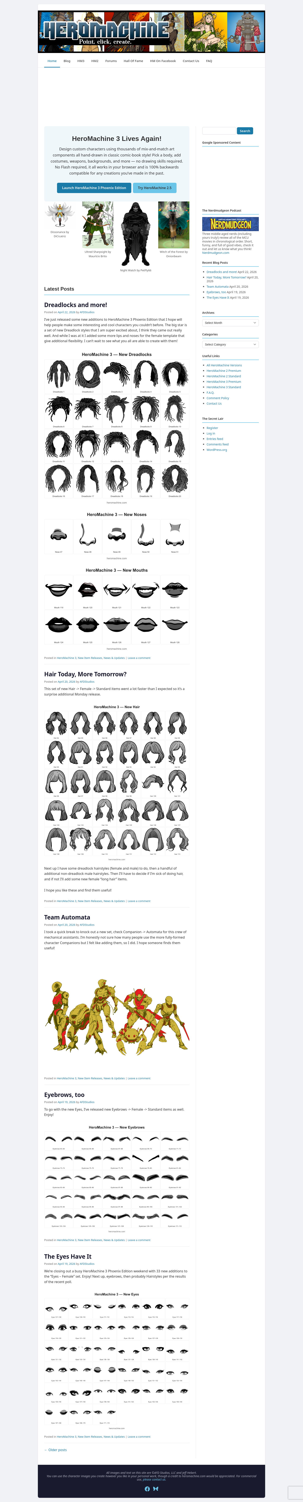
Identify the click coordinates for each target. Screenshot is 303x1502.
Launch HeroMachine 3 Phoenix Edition (94, 187)
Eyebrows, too (64, 1095)
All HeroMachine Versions (224, 365)
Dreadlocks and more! (75, 305)
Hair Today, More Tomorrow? (85, 674)
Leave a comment (139, 658)
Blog (67, 61)
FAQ (209, 61)
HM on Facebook (163, 61)
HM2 (94, 61)
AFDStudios (87, 312)
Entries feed (215, 439)
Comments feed (218, 444)
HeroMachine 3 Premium (224, 382)
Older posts (55, 1450)
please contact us (154, 1479)
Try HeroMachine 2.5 (155, 187)
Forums (111, 61)
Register (212, 428)
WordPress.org (217, 450)
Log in (211, 433)
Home (52, 61)
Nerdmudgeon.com (215, 253)
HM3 (81, 61)
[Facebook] (147, 1488)
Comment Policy (218, 398)
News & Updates (114, 658)
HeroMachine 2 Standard (224, 376)
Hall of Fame (133, 61)
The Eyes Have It (68, 1256)
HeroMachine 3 (66, 658)
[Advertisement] (151, 97)
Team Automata (67, 917)
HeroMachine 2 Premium (224, 371)
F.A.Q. (210, 393)
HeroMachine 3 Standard (224, 387)
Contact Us (191, 61)
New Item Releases (90, 658)
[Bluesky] (155, 1488)
